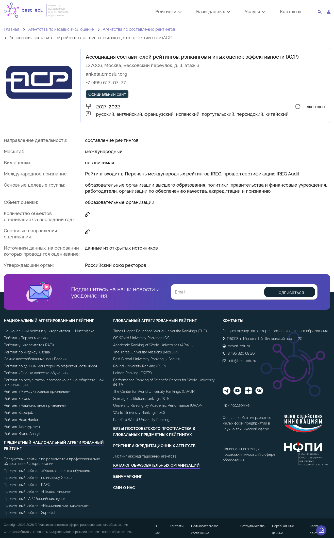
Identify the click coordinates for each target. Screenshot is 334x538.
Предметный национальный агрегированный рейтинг (54, 445)
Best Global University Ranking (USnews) (146, 358)
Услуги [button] (255, 12)
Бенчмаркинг (127, 476)
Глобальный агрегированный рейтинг (155, 320)
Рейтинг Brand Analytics (24, 433)
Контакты (290, 11)
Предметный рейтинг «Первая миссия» (37, 491)
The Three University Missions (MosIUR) (145, 351)
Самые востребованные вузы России (35, 358)
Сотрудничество (252, 526)
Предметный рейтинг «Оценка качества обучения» (47, 470)
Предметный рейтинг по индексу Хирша (38, 477)
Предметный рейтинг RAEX (27, 484)
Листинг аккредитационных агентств (144, 455)
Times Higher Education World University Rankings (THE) (160, 330)
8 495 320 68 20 (241, 353)
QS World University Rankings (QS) (141, 337)
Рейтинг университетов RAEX (29, 344)
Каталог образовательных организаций (156, 465)
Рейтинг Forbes (17, 398)
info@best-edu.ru (242, 360)
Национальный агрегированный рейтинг (49, 320)
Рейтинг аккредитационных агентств (154, 445)
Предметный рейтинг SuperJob (30, 512)
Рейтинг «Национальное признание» (35, 405)
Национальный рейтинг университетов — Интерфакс (49, 330)
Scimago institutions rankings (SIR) (141, 398)
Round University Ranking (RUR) (139, 365)
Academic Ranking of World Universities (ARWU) (153, 344)
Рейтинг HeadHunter (21, 419)
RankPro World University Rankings (142, 419)
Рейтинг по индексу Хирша (27, 351)
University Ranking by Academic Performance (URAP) (157, 405)
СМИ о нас (124, 487)
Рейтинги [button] (168, 12)
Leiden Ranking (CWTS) (132, 372)
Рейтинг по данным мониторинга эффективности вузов (50, 365)
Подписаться (289, 292)
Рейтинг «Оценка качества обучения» (36, 372)
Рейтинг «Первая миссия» (26, 337)
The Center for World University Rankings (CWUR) (154, 391)
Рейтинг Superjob (18, 412)
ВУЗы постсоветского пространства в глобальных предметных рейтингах (154, 431)
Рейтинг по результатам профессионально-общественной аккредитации (54, 382)
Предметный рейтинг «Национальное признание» (46, 505)
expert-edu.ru (239, 345)
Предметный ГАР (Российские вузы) (34, 498)
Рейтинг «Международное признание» (37, 391)
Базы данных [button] (213, 12)
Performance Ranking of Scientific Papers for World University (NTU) (164, 382)
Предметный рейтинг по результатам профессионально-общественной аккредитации (53, 461)
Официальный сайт (107, 94)
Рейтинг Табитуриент (22, 426)
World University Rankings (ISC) (139, 412)
